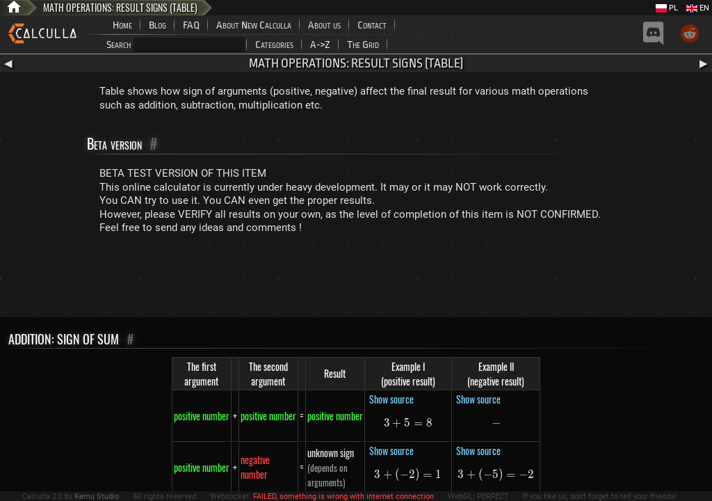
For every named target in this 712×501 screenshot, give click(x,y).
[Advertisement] (356, 279)
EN (697, 8)
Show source (391, 399)
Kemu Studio (96, 496)
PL (667, 8)
